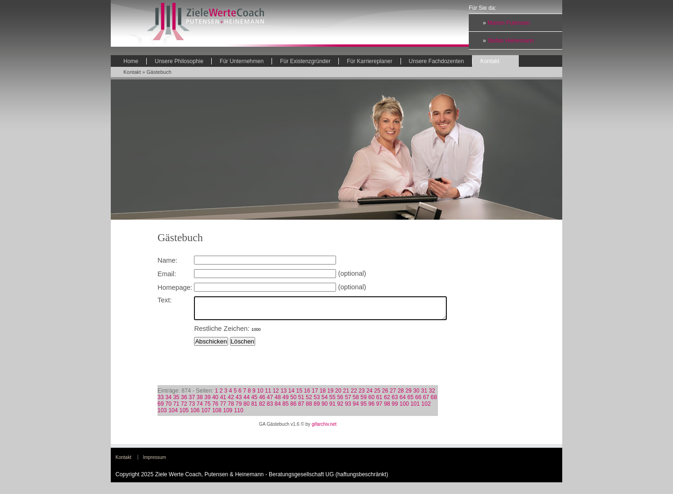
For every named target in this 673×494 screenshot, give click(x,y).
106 (195, 414)
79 (239, 408)
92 (340, 408)
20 (338, 395)
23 (361, 395)
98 (387, 408)
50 (293, 401)
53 (317, 401)
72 (184, 408)
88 (309, 408)
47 (270, 401)
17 (315, 395)
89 (317, 408)
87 (301, 408)
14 (291, 395)
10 (260, 395)
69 (161, 408)
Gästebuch (159, 72)
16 (307, 395)
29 (408, 395)
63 (395, 401)
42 (231, 401)
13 (283, 395)
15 (299, 395)
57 (348, 401)
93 (348, 408)
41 (223, 401)
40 (215, 401)
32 (432, 395)
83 (270, 408)
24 (369, 395)
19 (330, 395)
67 (426, 401)
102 (426, 408)
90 (325, 408)
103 (162, 414)
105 (184, 414)
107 (206, 414)
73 (192, 408)
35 (176, 401)
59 (363, 401)
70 (168, 408)
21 (346, 395)
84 (278, 408)
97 (379, 408)
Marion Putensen (508, 23)
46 (262, 401)
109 (227, 414)
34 (168, 401)
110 (238, 414)
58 (356, 401)
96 (371, 408)
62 (387, 401)
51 (301, 401)
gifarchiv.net (324, 428)
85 (285, 408)
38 (200, 401)
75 (207, 408)
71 (176, 408)
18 (323, 395)
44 (246, 401)
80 (246, 408)
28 (401, 395)
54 (325, 401)
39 (207, 401)
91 (332, 408)
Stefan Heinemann (510, 40)
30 (416, 395)
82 (262, 408)
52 (309, 401)
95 (363, 408)
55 (332, 401)
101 (415, 408)
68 (434, 401)
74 (200, 408)
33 (161, 401)
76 (215, 408)
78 (231, 408)
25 (377, 395)
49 (285, 401)
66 (418, 401)
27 (393, 395)
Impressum (154, 461)
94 (356, 408)
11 (268, 395)
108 (217, 414)
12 (275, 395)
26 (385, 395)
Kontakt (132, 72)
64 (403, 401)
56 (340, 401)
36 (184, 401)
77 (223, 408)
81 (254, 408)
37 (192, 401)
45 (254, 401)
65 (411, 401)
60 (371, 401)
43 (239, 401)
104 (173, 414)
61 (379, 401)
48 (278, 401)
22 (354, 395)
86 (293, 408)
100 (404, 408)
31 (424, 395)
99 (395, 408)
